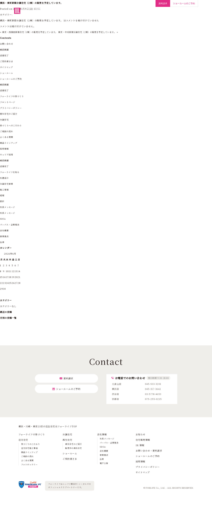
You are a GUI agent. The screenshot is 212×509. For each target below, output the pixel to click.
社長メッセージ (8, 207)
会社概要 (4, 230)
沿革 (2, 242)
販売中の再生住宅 (73, 448)
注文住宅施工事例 (29, 448)
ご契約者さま (146, 13)
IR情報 (173, 13)
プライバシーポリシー (12, 107)
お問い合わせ (7, 43)
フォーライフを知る (10, 172)
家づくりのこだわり (30, 444)
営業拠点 (4, 236)
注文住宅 (87, 13)
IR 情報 (140, 445)
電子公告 (104, 463)
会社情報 (161, 13)
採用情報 (185, 13)
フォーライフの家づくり (66, 13)
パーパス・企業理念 (10, 224)
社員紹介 (4, 177)
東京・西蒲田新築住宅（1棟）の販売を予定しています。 (32, 31)
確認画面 (4, 49)
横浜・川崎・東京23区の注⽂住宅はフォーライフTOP (48, 426)
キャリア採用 (7, 154)
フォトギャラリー (29, 464)
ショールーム (128, 13)
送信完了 (4, 55)
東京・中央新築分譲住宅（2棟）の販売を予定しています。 (94, 31)
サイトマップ (7, 67)
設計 (2, 201)
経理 (2, 195)
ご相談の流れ (7, 131)
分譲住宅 (100, 13)
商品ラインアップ (9, 142)
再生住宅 (113, 13)
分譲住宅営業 (7, 183)
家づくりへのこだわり (12, 125)
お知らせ (140, 434)
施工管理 (4, 189)
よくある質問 (7, 136)
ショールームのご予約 (12, 78)
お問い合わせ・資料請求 (149, 450)
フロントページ (8, 102)
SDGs (3, 218)
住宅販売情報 (143, 440)
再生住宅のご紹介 (9, 113)
